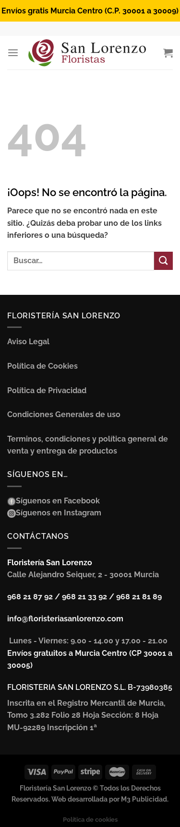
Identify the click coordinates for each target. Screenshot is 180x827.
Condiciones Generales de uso (63, 414)
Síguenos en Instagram (58, 512)
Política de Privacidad (46, 390)
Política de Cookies (42, 366)
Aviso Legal (28, 341)
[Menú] (13, 53)
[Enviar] (163, 261)
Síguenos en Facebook (58, 500)
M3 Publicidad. (144, 799)
